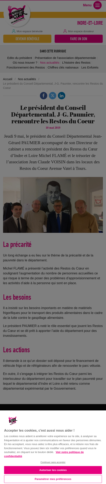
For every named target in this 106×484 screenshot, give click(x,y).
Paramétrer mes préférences (53, 479)
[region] (53, 447)
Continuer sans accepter (53, 462)
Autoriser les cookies (53, 470)
